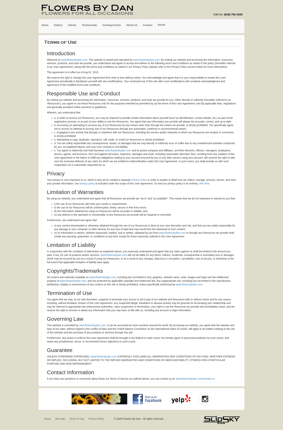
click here (204, 183)
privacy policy (87, 183)
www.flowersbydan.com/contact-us (195, 378)
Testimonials (89, 25)
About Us (132, 25)
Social (161, 24)
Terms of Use (76, 418)
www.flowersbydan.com (74, 59)
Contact (147, 25)
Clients (72, 25)
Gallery (58, 25)
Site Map (60, 418)
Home (45, 25)
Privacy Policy (139, 179)
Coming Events (112, 25)
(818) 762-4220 (233, 14)
